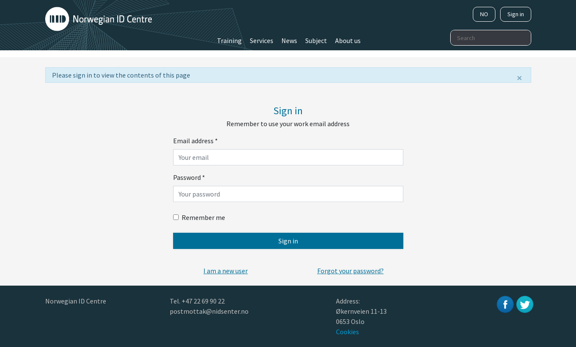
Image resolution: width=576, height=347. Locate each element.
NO (484, 14)
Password (189, 177)
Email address (195, 140)
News (289, 40)
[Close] (519, 78)
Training (229, 40)
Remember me (199, 217)
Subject (316, 40)
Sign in (515, 14)
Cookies (347, 331)
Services (261, 40)
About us (348, 40)
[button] (225, 271)
